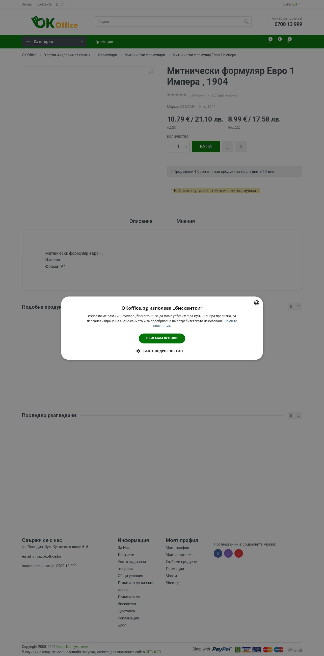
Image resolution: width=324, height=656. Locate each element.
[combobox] (256, 302)
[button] (161, 350)
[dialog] (162, 328)
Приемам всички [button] (162, 338)
